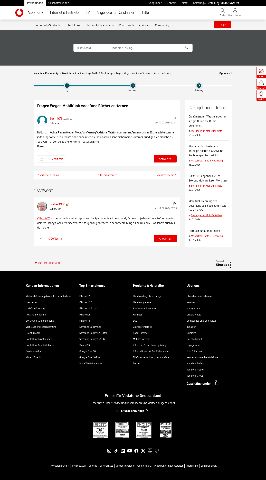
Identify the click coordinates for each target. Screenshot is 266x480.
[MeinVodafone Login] (235, 14)
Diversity (191, 332)
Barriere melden (34, 351)
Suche (136, 363)
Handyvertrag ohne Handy (147, 296)
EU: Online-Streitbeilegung (40, 320)
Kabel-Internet (140, 332)
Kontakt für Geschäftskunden (41, 345)
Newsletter (31, 302)
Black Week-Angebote (90, 363)
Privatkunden (35, 3)
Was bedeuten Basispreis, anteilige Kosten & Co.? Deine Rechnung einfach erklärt (206, 150)
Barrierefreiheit (209, 465)
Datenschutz (106, 465)
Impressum (192, 465)
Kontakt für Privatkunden (39, 339)
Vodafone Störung (35, 308)
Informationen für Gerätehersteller (151, 351)
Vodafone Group (195, 375)
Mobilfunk (35, 13)
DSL (135, 320)
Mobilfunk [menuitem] (74, 25)
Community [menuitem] (162, 25)
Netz (185, 3)
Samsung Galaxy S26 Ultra (93, 332)
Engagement (193, 345)
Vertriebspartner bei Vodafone (202, 357)
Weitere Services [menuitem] (138, 25)
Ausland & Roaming (36, 314)
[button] (41, 159)
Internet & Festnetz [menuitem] (98, 25)
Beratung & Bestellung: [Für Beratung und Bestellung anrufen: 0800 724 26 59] (216, 3)
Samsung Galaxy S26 (90, 326)
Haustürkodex (33, 332)
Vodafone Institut (195, 369)
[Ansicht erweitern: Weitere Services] (150, 26)
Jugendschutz (144, 465)
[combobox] (150, 48)
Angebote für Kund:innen (116, 13)
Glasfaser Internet (142, 326)
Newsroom (192, 302)
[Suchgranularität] (90, 48)
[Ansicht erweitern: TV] (123, 26)
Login (223, 24)
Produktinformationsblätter (168, 465)
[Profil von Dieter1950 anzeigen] (57, 204)
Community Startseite (48, 25)
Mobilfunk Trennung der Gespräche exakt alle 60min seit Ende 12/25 (207, 205)
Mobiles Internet (141, 339)
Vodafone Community (46, 73)
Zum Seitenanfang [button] (49, 262)
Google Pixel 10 (87, 351)
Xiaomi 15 (84, 345)
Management (194, 308)
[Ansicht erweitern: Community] (171, 26)
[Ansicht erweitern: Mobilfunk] (82, 26)
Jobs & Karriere (195, 351)
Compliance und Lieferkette (201, 320)
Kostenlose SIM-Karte (144, 308)
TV (88, 13)
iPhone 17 (84, 296)
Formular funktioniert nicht (204, 230)
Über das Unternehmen (199, 296)
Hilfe (145, 13)
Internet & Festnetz (64, 13)
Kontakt (171, 3)
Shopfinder (155, 3)
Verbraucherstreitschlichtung (41, 326)
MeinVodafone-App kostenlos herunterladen (49, 296)
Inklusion (191, 326)
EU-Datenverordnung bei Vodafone (151, 357)
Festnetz (137, 314)
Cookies (93, 465)
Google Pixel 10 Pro (89, 357)
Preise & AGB (79, 465)
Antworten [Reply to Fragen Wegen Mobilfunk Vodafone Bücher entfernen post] (165, 159)
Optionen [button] (224, 73)
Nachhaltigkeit (194, 339)
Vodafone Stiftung (196, 363)
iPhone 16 (84, 320)
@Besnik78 (43, 218)
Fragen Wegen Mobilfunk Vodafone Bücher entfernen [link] (143, 73)
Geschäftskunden (58, 3)
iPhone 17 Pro (86, 302)
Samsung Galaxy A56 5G (92, 339)
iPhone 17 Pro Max (89, 308)
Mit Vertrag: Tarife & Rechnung (95, 73)
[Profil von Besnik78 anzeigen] (56, 118)
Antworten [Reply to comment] (165, 238)
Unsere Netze (194, 314)
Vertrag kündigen (125, 465)
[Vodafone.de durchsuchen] (223, 14)
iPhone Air (84, 314)
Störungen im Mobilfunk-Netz (206, 130)
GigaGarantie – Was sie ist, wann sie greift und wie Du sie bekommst (207, 121)
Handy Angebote (142, 302)
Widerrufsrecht (33, 357)
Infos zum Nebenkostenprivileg (149, 345)
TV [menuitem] (119, 25)
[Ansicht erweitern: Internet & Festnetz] (112, 26)
